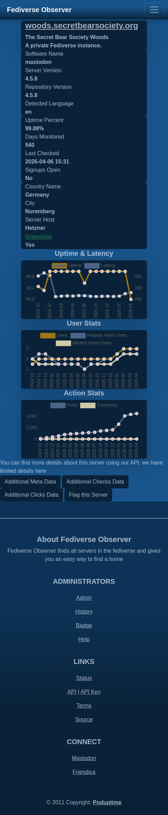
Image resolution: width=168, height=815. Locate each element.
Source (84, 719)
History (84, 612)
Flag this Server (88, 495)
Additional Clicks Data (32, 495)
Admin (84, 598)
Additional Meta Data (30, 482)
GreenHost (38, 237)
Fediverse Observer (39, 9)
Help (84, 639)
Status (84, 678)
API (72, 692)
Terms (84, 706)
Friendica (84, 772)
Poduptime (107, 802)
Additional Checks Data (95, 482)
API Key (91, 692)
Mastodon (84, 758)
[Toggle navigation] (154, 10)
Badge (84, 625)
